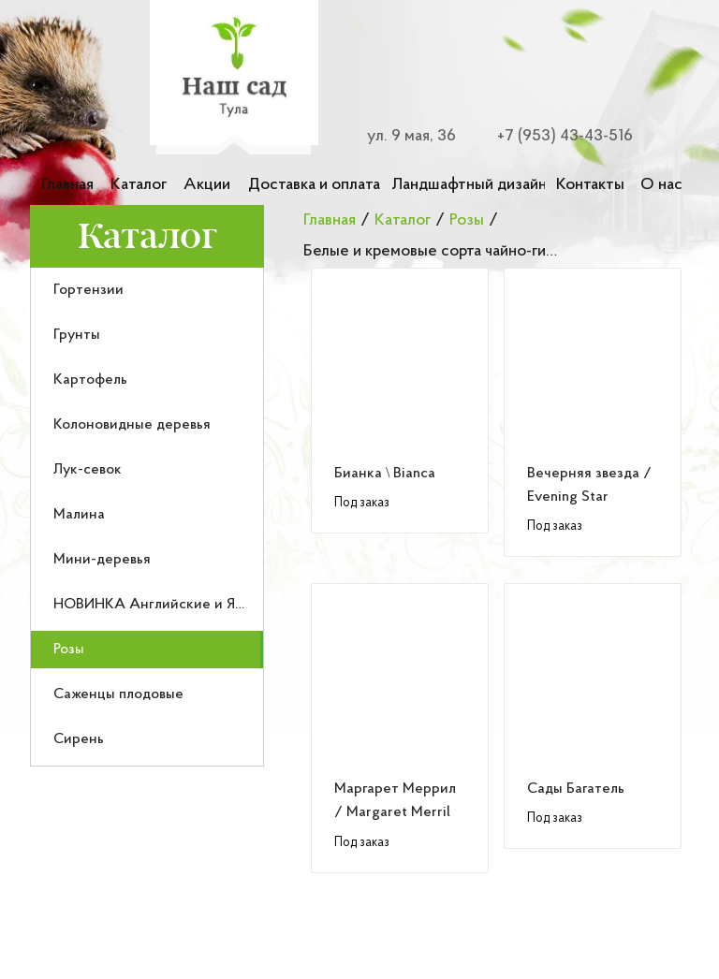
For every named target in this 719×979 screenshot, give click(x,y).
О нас (661, 185)
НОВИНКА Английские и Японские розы (190, 604)
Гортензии (88, 290)
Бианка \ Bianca (384, 473)
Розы (68, 649)
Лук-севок (87, 469)
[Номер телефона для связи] (554, 136)
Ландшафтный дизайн (468, 185)
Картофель (90, 380)
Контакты (590, 185)
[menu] (147, 517)
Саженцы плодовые (118, 694)
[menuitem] (147, 290)
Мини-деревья (102, 559)
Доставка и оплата (314, 185)
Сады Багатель (575, 789)
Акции (206, 185)
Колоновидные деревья (132, 424)
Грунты (76, 335)
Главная (67, 185)
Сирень (78, 739)
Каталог (138, 185)
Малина (79, 514)
